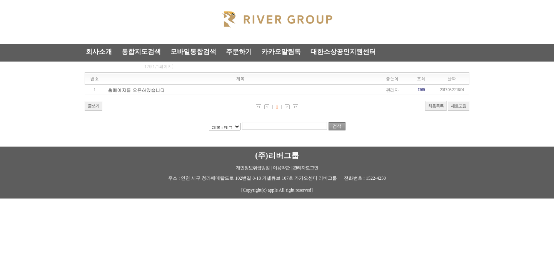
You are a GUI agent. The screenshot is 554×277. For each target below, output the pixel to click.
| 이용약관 (281, 167)
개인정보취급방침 (253, 167)
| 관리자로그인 (305, 167)
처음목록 (436, 105)
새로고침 (458, 105)
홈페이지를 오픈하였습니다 (136, 90)
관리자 (392, 90)
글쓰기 (93, 105)
